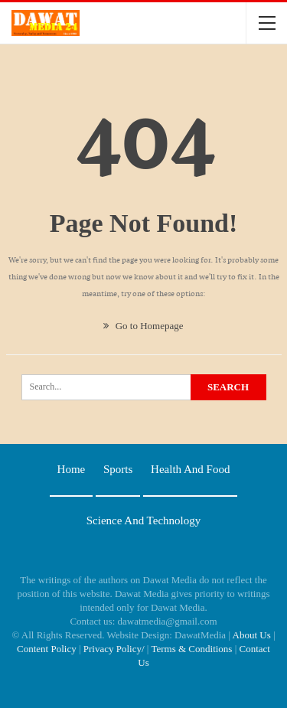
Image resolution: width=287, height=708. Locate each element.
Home (71, 469)
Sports (117, 469)
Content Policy (47, 648)
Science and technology (143, 520)
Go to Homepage (143, 325)
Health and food (190, 469)
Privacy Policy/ (114, 648)
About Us (252, 635)
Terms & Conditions (191, 648)
